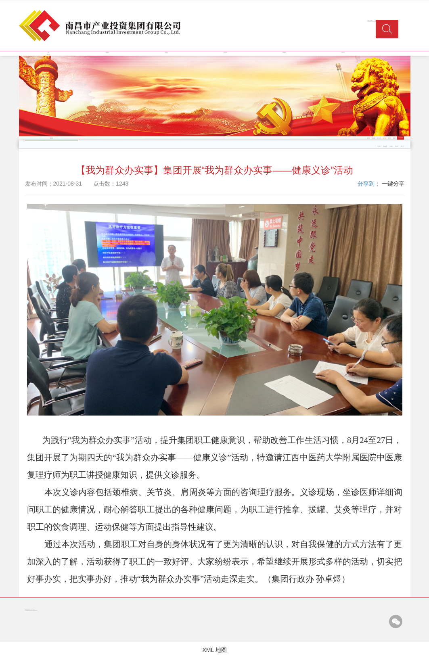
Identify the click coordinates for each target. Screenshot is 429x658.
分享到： (369, 183)
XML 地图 (214, 650)
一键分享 (393, 183)
